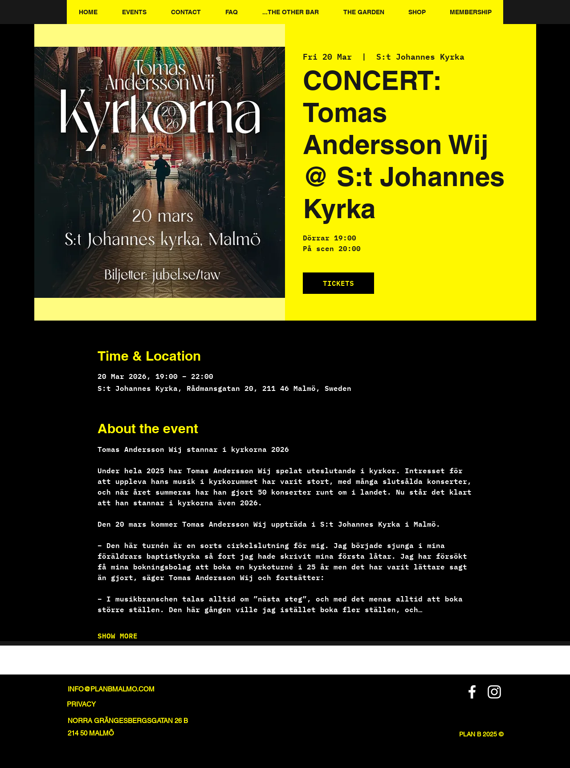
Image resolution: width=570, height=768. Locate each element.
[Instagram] (494, 692)
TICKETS (338, 283)
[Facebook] (472, 692)
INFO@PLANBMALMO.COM (111, 689)
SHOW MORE (118, 636)
